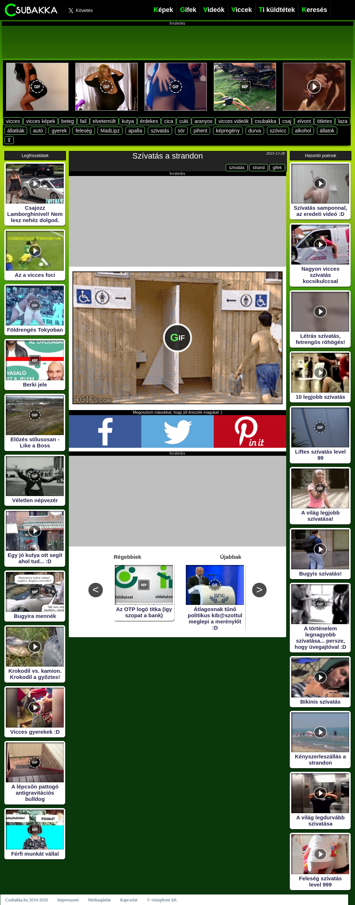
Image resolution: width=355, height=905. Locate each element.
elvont (304, 121)
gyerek (59, 131)
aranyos (204, 121)
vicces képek (40, 121)
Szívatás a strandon (168, 155)
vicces (13, 121)
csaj (286, 121)
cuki (183, 121)
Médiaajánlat (99, 899)
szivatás (160, 131)
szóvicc (278, 131)
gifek (277, 167)
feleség (83, 131)
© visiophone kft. (162, 899)
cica (168, 121)
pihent (200, 131)
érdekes (149, 121)
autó (38, 131)
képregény (227, 131)
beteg (67, 121)
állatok (327, 131)
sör (181, 131)
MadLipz (110, 131)
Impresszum (68, 899)
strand (258, 167)
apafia (135, 131)
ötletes (324, 121)
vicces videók (233, 121)
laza (342, 121)
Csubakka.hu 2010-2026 (26, 899)
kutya (128, 121)
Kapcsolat (129, 899)
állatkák (15, 131)
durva (254, 131)
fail (83, 121)
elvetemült (104, 121)
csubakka (265, 121)
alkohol (303, 131)
